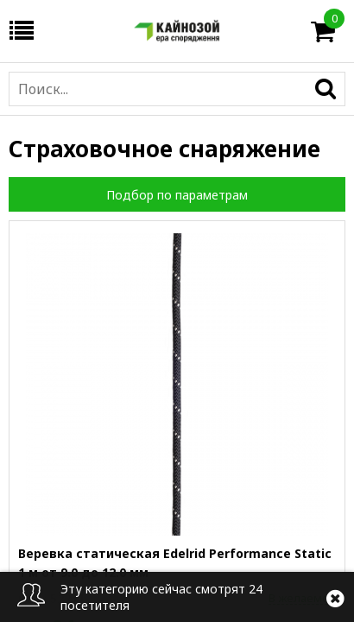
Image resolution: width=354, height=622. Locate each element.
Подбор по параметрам (177, 195)
